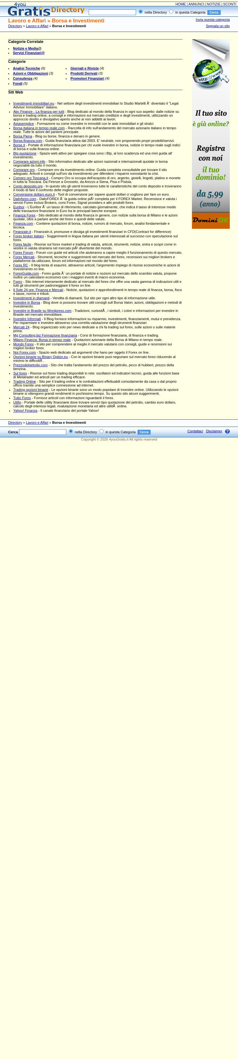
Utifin (17, 402)
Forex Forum (23, 252)
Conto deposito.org (28, 186)
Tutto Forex (22, 398)
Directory (15, 26)
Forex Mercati (23, 257)
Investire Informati (27, 319)
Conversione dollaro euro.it (34, 194)
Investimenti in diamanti (31, 298)
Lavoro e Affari (37, 26)
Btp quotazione (24, 153)
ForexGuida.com (26, 273)
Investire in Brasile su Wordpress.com (42, 311)
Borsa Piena (22, 136)
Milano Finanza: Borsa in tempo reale (42, 340)
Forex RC (20, 265)
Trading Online (24, 381)
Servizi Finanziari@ (29, 53)
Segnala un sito (218, 26)
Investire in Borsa (26, 302)
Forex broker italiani (28, 236)
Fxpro (17, 281)
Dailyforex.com (24, 199)
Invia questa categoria (213, 19)
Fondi (17, 83)
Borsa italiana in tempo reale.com (39, 128)
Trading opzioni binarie (30, 390)
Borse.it (19, 145)
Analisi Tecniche (26, 68)
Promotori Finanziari (87, 78)
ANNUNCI (196, 4)
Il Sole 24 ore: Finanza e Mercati (38, 290)
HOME (181, 4)
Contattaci (195, 431)
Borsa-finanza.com (27, 141)
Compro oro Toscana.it (30, 178)
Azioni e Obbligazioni (30, 73)
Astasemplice (23, 123)
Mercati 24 (21, 327)
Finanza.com (23, 223)
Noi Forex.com (24, 352)
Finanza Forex (24, 215)
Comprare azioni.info (29, 161)
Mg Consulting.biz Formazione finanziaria (45, 335)
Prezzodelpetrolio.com (30, 365)
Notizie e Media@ (27, 48)
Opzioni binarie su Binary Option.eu (40, 357)
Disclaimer (214, 431)
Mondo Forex (23, 344)
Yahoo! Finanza (25, 410)
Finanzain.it (22, 232)
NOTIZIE (213, 4)
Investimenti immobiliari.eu (33, 103)
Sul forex (20, 373)
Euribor (18, 207)
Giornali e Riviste (84, 68)
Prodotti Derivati (84, 73)
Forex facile (22, 244)
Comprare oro (24, 170)
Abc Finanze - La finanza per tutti (38, 111)
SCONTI (229, 4)
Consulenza (23, 78)
